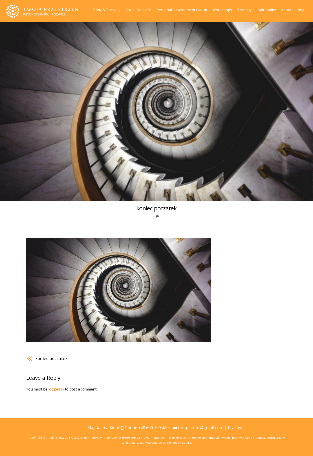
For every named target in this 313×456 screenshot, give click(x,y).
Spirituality (267, 9)
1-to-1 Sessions (139, 9)
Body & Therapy (106, 9)
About (286, 9)
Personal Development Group (182, 9)
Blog (300, 9)
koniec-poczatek (51, 358)
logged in (56, 389)
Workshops (222, 9)
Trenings (245, 9)
